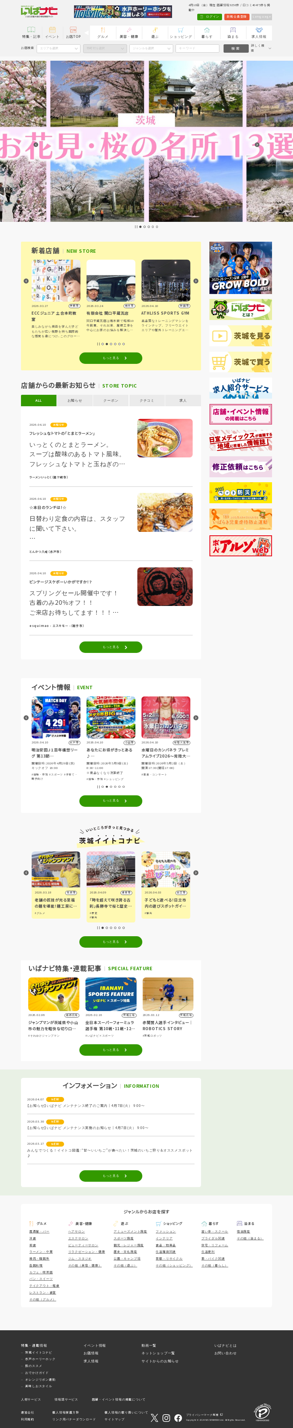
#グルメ (40, 913)
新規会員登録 (236, 16)
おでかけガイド (37, 1373)
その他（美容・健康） (85, 1265)
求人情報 (258, 37)
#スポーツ (56, 774)
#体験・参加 (40, 774)
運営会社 (27, 1412)
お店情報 (91, 1353)
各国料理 (36, 1265)
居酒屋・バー (39, 1231)
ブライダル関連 (213, 1238)
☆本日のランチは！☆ (48, 508)
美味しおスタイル (38, 1386)
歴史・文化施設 (125, 1252)
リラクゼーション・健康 (86, 1252)
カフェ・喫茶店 (41, 1272)
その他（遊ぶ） (125, 1265)
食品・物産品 (166, 1245)
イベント (52, 37)
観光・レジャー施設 (129, 1245)
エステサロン (78, 1238)
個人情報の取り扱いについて (126, 1412)
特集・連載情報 (34, 1345)
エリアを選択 (49, 48)
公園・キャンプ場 (127, 1258)
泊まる (232, 37)
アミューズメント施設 (130, 1231)
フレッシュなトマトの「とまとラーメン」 (62, 433)
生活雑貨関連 (166, 1252)
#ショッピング (114, 779)
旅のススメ (33, 1366)
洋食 (32, 1238)
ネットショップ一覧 (158, 1353)
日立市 (181, 892)
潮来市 (126, 892)
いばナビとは (225, 1345)
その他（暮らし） (214, 1265)
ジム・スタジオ (80, 1258)
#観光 (93, 917)
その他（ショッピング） (174, 1265)
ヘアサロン (76, 1231)
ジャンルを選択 (143, 48)
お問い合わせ (225, 1353)
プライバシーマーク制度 (202, 1414)
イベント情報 (95, 1345)
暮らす (207, 37)
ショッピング (181, 37)
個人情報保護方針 (65, 1412)
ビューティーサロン (83, 1245)
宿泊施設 (243, 1231)
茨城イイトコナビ (38, 1352)
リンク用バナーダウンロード (74, 1419)
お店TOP (73, 37)
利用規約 (27, 1419)
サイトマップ (115, 1419)
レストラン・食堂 (42, 1292)
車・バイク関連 (213, 1258)
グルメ (102, 37)
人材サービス (31, 1399)
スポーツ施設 (124, 1238)
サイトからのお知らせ (160, 1361)
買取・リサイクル (169, 1258)
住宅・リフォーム (214, 1245)
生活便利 (208, 1252)
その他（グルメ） (42, 1299)
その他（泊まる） (250, 1238)
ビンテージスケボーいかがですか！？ (60, 582)
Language (262, 16)
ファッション (166, 1231)
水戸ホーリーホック (40, 1359)
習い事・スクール (214, 1231)
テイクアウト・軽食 (44, 1285)
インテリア (164, 1238)
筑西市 (71, 892)
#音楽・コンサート (154, 774)
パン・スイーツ (41, 1279)
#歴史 (93, 913)
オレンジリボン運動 (40, 1379)
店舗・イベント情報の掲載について (119, 1399)
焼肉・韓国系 (39, 1258)
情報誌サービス (66, 1399)
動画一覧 (149, 1345)
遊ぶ (155, 37)
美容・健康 (129, 37)
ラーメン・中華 (41, 1252)
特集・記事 (31, 37)
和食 (32, 1245)
